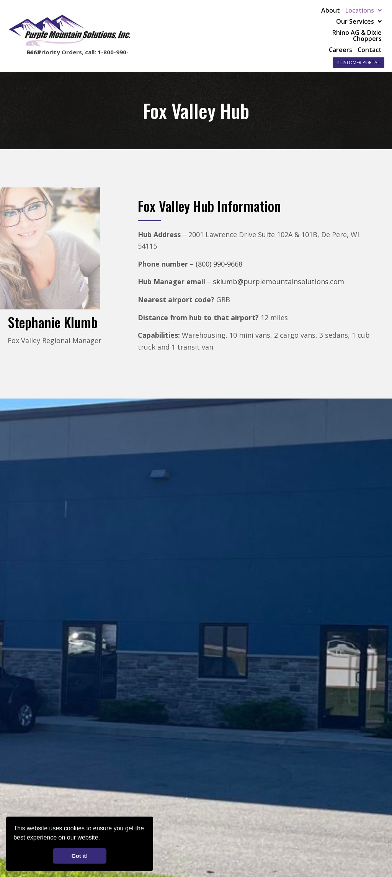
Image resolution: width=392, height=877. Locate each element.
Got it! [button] (80, 856)
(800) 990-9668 (219, 263)
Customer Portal (358, 62)
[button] (103, 838)
